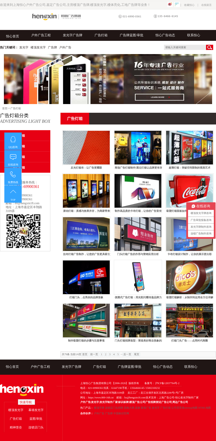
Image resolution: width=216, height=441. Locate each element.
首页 (4, 108)
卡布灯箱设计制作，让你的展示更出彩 (189, 254)
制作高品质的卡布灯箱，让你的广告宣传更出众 (142, 210)
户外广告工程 (41, 35)
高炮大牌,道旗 (132, 407)
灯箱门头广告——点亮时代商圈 (189, 340)
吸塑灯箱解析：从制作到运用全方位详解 (189, 297)
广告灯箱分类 (25, 118)
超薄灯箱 (19, 146)
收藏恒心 (189, 5)
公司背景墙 (177, 407)
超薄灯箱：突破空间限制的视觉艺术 (189, 167)
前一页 (94, 354)
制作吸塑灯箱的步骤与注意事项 (86, 340)
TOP (13, 199)
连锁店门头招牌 (114, 407)
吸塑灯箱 (19, 157)
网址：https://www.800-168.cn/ (97, 397)
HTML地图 (204, 407)
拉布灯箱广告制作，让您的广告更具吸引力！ (89, 254)
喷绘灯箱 (19, 167)
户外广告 (99, 413)
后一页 (127, 354)
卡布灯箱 (19, 135)
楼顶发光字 (15, 410)
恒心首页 (12, 36)
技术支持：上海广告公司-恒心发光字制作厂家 (172, 397)
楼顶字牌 (99, 407)
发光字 (156, 407)
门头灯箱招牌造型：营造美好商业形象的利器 (141, 340)
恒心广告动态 (165, 35)
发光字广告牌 (72, 35)
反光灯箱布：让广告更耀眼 (86, 167)
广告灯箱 (101, 35)
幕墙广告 (146, 407)
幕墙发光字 (36, 410)
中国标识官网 (121, 413)
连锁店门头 (36, 427)
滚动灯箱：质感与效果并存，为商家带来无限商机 (91, 210)
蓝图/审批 (36, 418)
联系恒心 (193, 35)
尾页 (136, 354)
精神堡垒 (16, 427)
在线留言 (206, 5)
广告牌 (109, 413)
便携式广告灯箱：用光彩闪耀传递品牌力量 (139, 297)
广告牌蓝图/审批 (131, 35)
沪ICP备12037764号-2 (167, 383)
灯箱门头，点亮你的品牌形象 (86, 297)
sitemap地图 (191, 407)
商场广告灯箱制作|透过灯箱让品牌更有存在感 (141, 167)
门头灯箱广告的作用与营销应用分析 (138, 254)
